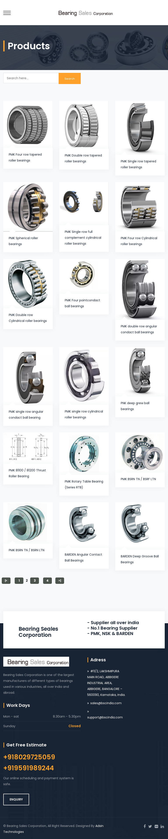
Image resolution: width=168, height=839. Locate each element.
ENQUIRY (16, 799)
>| (59, 580)
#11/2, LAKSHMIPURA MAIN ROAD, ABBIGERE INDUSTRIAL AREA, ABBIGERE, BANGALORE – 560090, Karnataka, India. (106, 683)
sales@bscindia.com (106, 703)
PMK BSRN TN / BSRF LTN (138, 479)
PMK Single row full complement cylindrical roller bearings (83, 238)
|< (6, 580)
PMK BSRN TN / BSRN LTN (26, 550)
